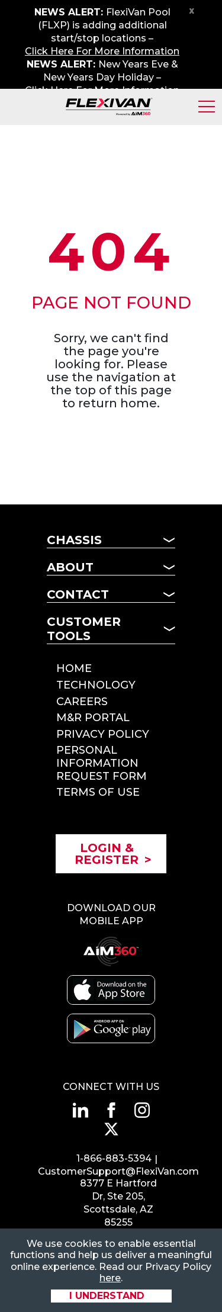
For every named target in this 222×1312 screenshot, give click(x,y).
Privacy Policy (102, 734)
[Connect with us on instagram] (142, 1110)
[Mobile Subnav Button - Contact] (111, 598)
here (110, 1278)
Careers (82, 701)
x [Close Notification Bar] (191, 10)
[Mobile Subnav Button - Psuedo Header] (111, 730)
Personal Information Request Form (101, 763)
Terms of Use (98, 792)
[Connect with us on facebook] (111, 1110)
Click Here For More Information (102, 51)
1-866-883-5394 (114, 1158)
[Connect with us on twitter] (111, 1129)
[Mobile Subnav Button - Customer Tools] (111, 632)
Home (74, 668)
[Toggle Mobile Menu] (206, 106)
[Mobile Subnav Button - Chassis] (111, 543)
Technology (96, 685)
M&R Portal (93, 717)
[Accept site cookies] (111, 1296)
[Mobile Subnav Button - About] (111, 570)
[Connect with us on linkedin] (80, 1110)
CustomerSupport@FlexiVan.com (118, 1171)
